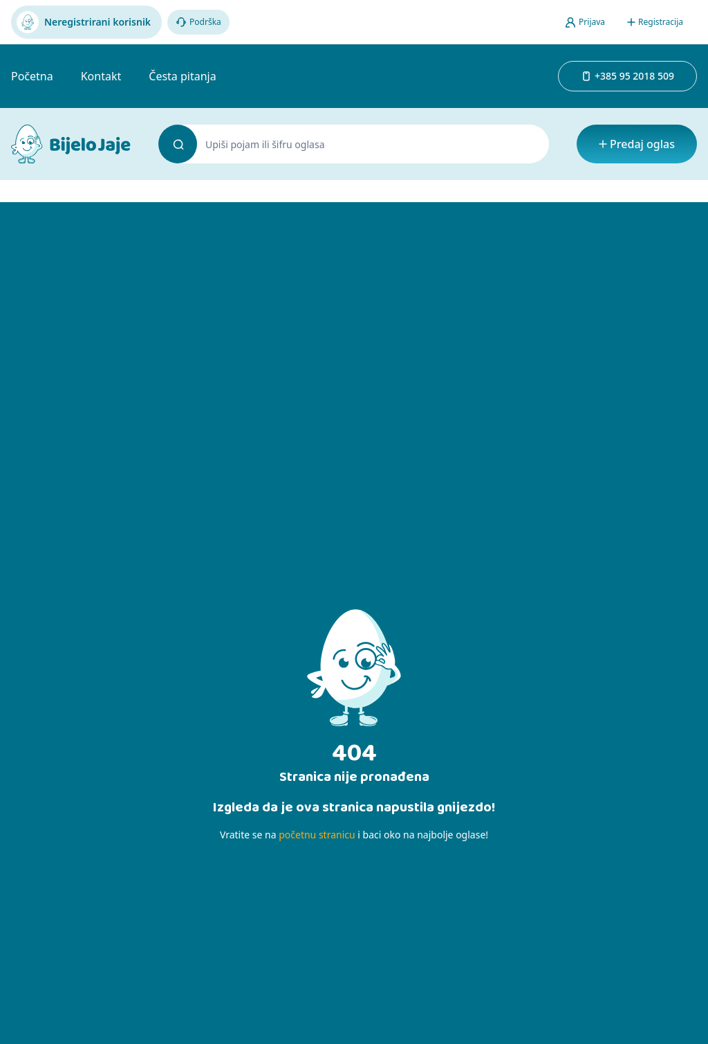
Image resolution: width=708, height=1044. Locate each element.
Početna (32, 76)
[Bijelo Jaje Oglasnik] (71, 144)
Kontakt (101, 76)
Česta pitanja (182, 76)
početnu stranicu (317, 834)
